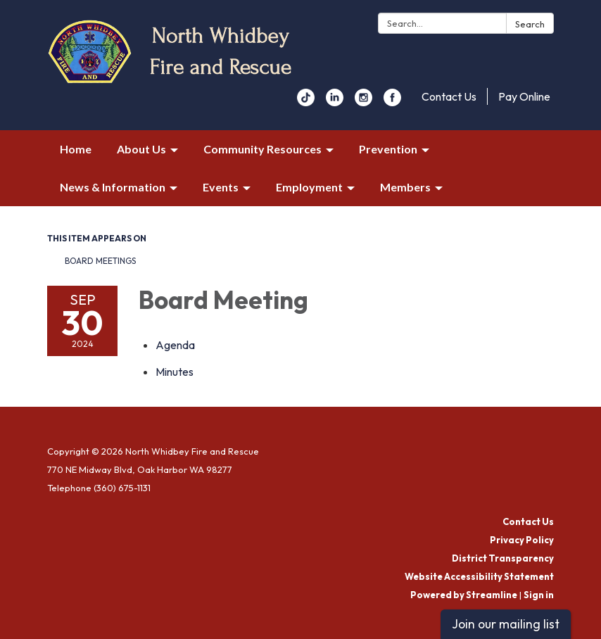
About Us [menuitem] (141, 149)
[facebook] (392, 102)
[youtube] (306, 102)
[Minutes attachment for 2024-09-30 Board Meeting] (175, 372)
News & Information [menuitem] (112, 187)
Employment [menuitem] (309, 187)
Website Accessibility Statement (479, 576)
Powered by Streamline (463, 594)
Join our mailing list (505, 624)
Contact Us (449, 96)
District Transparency (503, 558)
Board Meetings (100, 260)
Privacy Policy (522, 539)
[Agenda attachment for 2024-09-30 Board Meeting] (175, 345)
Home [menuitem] (75, 149)
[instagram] (363, 102)
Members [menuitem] (405, 187)
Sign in (539, 594)
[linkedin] (334, 102)
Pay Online (524, 96)
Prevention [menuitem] (388, 149)
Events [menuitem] (221, 187)
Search (530, 24)
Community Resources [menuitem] (262, 149)
